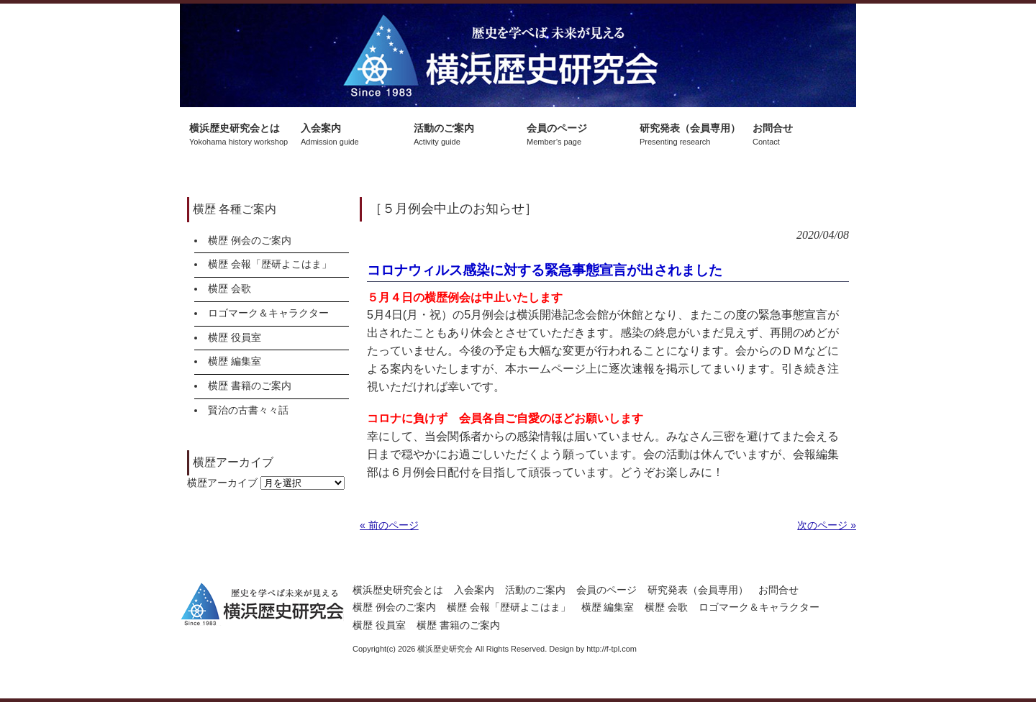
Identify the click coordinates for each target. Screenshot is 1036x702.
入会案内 (474, 590)
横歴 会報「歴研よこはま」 (270, 264)
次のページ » (826, 525)
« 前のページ (389, 525)
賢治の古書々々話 (248, 410)
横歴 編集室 (234, 361)
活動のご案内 (535, 590)
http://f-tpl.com (611, 648)
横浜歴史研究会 (518, 55)
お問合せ (778, 590)
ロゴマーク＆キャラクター (268, 313)
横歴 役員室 (234, 337)
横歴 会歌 (229, 288)
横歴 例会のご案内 (249, 240)
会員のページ (606, 590)
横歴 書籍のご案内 (249, 385)
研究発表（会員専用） (698, 590)
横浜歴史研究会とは (398, 590)
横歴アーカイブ (222, 482)
